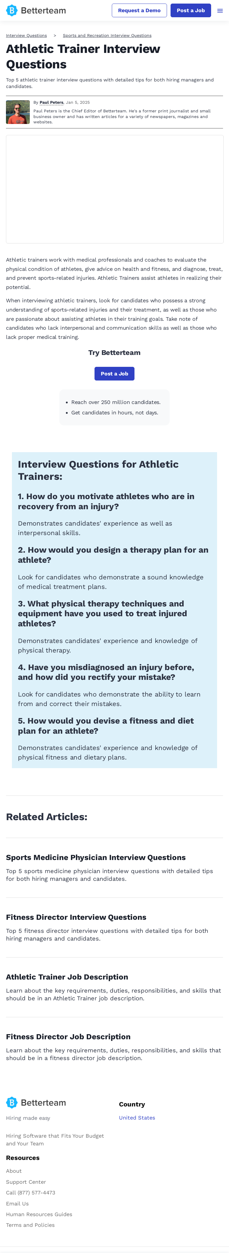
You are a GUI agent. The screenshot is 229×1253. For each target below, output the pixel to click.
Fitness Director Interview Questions (76, 917)
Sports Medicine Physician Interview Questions (96, 857)
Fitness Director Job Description (68, 1036)
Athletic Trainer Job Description (67, 976)
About (14, 1171)
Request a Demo (139, 10)
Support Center (26, 1182)
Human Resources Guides (39, 1214)
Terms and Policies (30, 1225)
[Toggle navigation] (220, 10)
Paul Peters (51, 102)
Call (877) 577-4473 (30, 1192)
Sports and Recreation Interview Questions (107, 35)
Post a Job (191, 10)
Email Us (17, 1203)
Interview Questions (26, 35)
